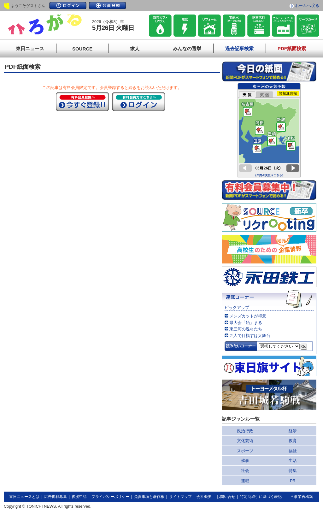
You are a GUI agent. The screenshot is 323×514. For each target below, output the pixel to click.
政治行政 (245, 430)
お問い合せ (225, 497)
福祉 (293, 450)
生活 (293, 460)
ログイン (67, 5)
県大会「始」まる (245, 322)
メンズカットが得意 (247, 316)
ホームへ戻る (307, 5)
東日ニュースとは (24, 497)
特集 (293, 470)
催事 (245, 460)
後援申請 (79, 497)
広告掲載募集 (55, 497)
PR (293, 480)
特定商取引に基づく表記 (261, 497)
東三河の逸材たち (245, 329)
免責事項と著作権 (149, 497)
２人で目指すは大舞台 (249, 335)
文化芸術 (245, 440)
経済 (293, 430)
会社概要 (204, 497)
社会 (245, 470)
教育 (293, 440)
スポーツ (245, 450)
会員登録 (107, 5)
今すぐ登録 (82, 101)
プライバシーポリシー (110, 497)
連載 (245, 480)
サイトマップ (180, 497)
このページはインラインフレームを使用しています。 (269, 130)
